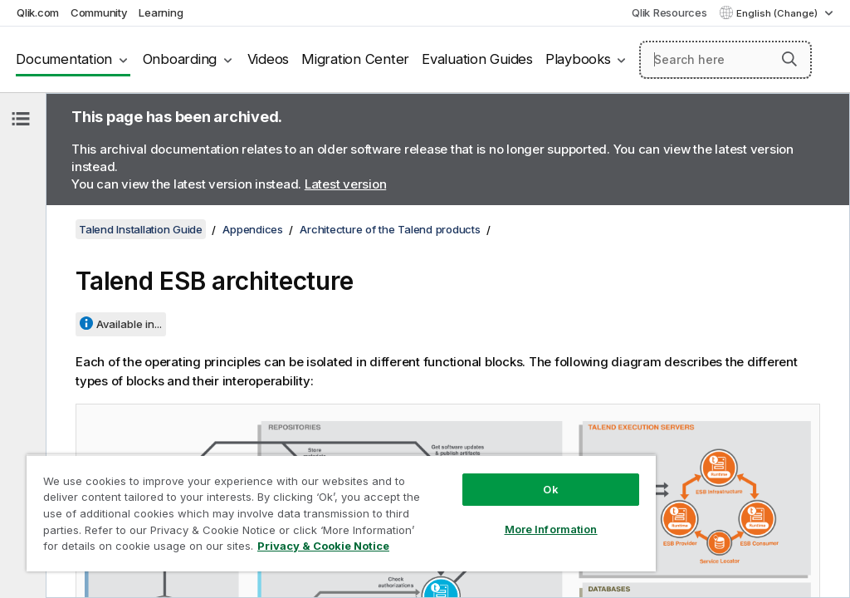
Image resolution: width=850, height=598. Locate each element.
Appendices (252, 229)
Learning (161, 12)
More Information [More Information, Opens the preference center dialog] (551, 529)
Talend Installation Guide (141, 229)
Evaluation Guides (477, 59)
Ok (550, 489)
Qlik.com (38, 12)
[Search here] (725, 59)
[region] (341, 512)
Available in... (129, 324)
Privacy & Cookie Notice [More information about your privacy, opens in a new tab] (323, 545)
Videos (268, 59)
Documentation (64, 59)
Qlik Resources (669, 12)
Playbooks (578, 59)
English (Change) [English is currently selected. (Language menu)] (778, 13)
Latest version (346, 184)
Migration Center (355, 59)
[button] (789, 59)
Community (99, 12)
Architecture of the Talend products (390, 229)
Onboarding (180, 59)
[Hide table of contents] (20, 118)
